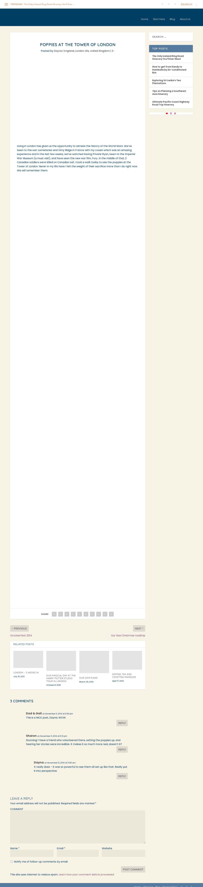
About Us (185, 15)
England (69, 47)
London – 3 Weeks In (26, 669)
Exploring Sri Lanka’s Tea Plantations (166, 78)
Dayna (58, 47)
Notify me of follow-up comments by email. (41, 858)
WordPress (64, 883)
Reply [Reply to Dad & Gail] (122, 719)
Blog (172, 15)
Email (61, 845)
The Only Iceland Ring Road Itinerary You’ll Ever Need (168, 54)
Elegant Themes (33, 883)
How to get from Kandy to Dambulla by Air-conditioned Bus (169, 66)
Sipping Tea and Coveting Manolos (124, 672)
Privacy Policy (169, 883)
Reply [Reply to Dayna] (122, 772)
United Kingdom (100, 47)
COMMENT (16, 805)
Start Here (159, 15)
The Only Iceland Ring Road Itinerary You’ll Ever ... (49, 4)
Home (144, 15)
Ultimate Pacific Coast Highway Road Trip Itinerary (170, 100)
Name (15, 845)
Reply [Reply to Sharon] (122, 746)
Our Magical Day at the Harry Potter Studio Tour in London (61, 675)
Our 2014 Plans (88, 674)
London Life (82, 47)
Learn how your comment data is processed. (86, 871)
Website (107, 845)
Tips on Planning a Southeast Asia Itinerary (169, 89)
